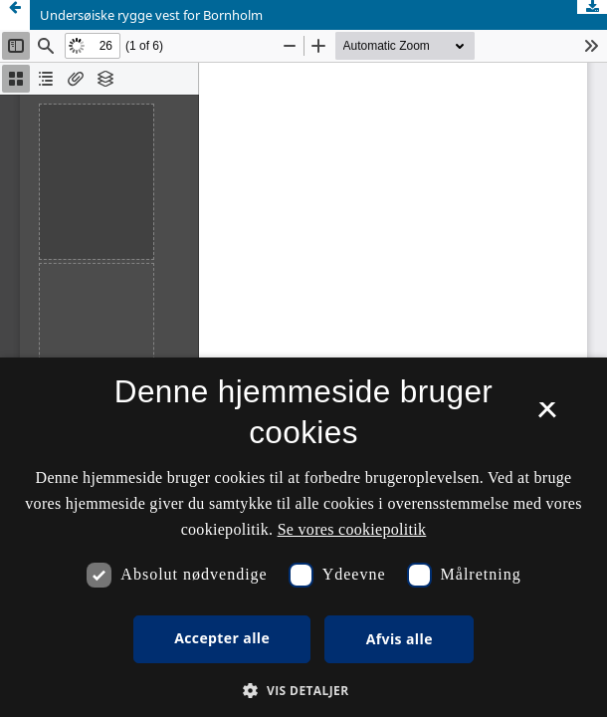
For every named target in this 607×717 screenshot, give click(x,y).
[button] (303, 690)
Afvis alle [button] (399, 638)
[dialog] (303, 537)
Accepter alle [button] (222, 637)
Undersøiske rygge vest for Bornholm (151, 15)
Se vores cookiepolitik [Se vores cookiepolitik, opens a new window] (352, 529)
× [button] (546, 416)
